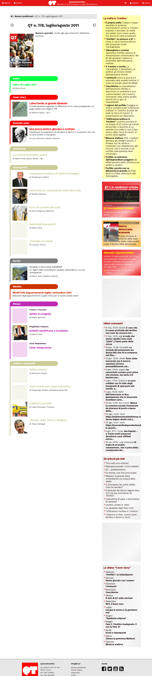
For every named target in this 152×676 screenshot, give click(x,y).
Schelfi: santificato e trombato (48, 330)
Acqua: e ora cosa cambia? (45, 266)
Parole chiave (76, 670)
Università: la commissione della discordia (55, 190)
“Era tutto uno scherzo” (117, 463)
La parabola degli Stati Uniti (119, 508)
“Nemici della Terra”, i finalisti (47, 420)
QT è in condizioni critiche (118, 208)
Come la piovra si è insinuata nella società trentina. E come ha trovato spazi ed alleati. (122, 80)
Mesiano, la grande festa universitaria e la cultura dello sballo (120, 478)
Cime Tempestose (40, 347)
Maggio (121, 624)
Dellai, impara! (38, 369)
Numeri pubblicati (24, 16)
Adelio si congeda (40, 313)
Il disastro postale (40, 403)
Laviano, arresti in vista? (117, 505)
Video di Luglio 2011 (24, 84)
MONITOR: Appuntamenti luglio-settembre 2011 (41, 292)
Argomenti (75, 673)
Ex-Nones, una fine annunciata (121, 473)
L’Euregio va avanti (41, 241)
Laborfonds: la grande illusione (48, 103)
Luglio (121, 610)
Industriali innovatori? (43, 224)
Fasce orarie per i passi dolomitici (50, 386)
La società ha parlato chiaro (29, 154)
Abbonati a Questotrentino (119, 252)
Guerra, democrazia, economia (126, 229)
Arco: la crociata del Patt (45, 207)
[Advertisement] (121, 298)
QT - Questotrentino (116, 469)
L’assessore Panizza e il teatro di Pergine (54, 173)
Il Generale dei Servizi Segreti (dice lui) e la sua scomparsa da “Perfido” (122, 493)
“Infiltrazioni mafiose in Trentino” (122, 511)
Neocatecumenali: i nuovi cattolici (122, 466)
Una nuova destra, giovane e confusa (52, 128)
